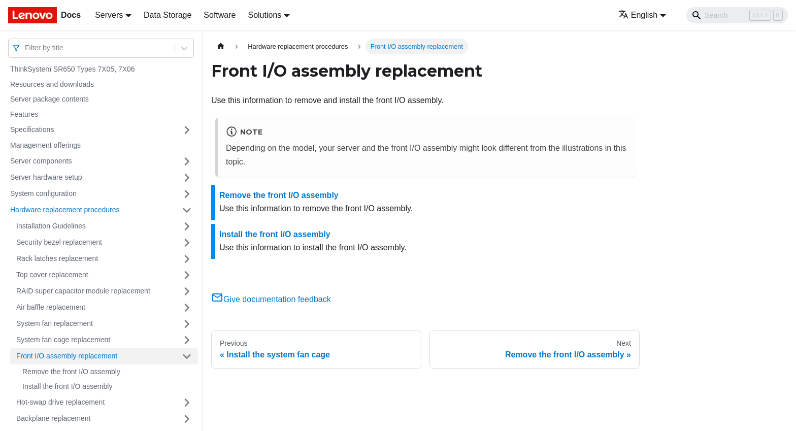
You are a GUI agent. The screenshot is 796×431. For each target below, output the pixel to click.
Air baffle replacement (50, 307)
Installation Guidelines (51, 226)
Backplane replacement (53, 418)
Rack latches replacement (57, 258)
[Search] (737, 15)
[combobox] (26, 48)
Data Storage (167, 15)
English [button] (637, 15)
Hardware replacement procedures (65, 210)
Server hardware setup (46, 177)
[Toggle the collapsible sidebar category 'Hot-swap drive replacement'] (187, 402)
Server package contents (49, 99)
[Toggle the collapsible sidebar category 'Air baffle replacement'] (187, 308)
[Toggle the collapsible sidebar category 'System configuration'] (187, 194)
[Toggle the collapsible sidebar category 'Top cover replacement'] (187, 275)
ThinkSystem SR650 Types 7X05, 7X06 (72, 69)
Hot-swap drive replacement (60, 402)
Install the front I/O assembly (67, 386)
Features (24, 114)
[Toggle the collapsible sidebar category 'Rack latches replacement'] (187, 259)
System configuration (43, 193)
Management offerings (45, 145)
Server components (41, 161)
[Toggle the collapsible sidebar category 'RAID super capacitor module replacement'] (187, 291)
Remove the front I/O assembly (71, 372)
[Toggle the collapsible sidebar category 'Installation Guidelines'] (187, 226)
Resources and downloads (52, 84)
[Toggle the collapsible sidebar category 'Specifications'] (187, 130)
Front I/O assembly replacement (66, 356)
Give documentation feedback (271, 299)
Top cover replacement (52, 275)
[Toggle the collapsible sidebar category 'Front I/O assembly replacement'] (187, 356)
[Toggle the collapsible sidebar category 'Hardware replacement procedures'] (187, 210)
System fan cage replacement (63, 340)
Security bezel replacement (59, 242)
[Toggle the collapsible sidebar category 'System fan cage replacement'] (187, 340)
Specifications (32, 129)
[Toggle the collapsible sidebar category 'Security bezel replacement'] (187, 243)
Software (220, 15)
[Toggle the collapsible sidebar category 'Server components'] (187, 161)
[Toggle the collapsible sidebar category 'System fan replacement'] (187, 324)
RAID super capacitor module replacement (83, 291)
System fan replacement (54, 323)
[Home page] (220, 46)
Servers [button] (109, 15)
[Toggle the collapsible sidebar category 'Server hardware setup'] (187, 178)
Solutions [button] (264, 15)
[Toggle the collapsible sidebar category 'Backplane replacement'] (187, 419)
